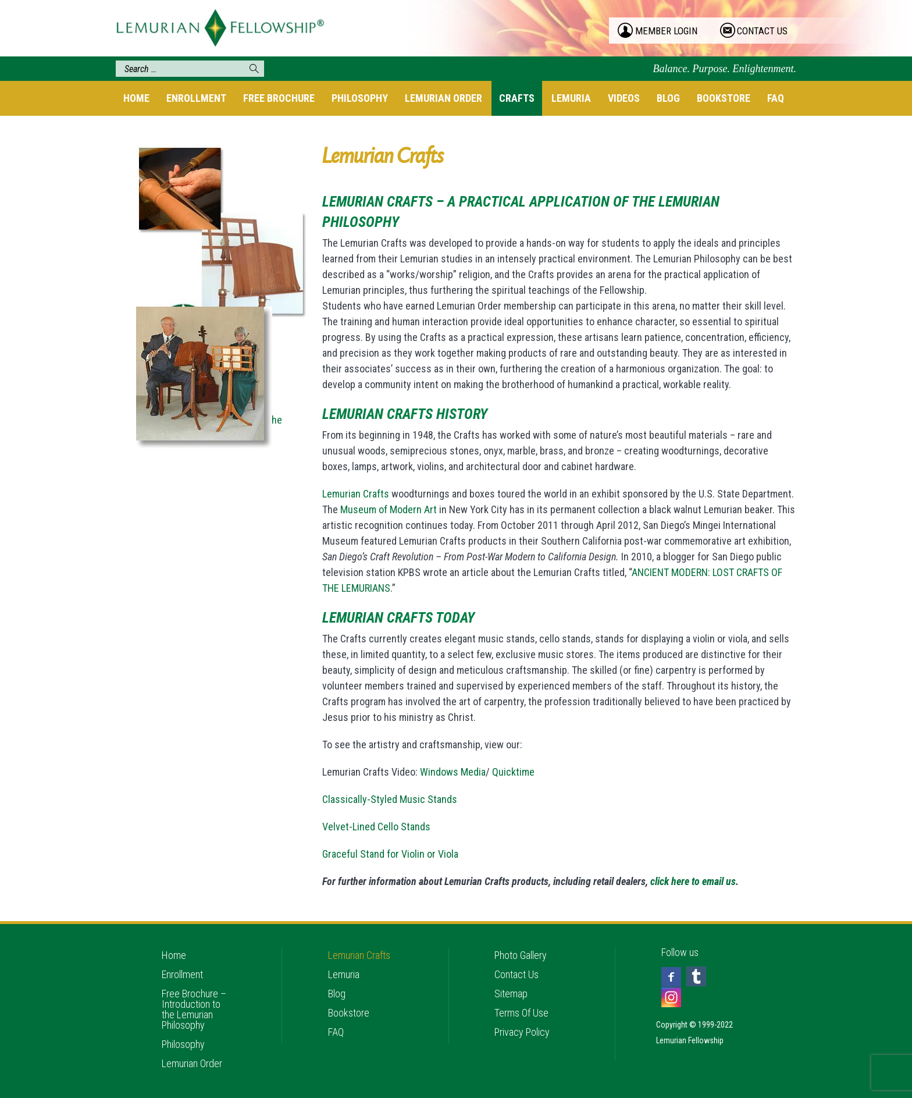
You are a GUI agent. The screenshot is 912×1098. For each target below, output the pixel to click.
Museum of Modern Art (388, 509)
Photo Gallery (520, 955)
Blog (668, 98)
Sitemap (511, 993)
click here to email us (693, 881)
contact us (762, 31)
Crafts (517, 98)
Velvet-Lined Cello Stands (376, 826)
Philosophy (360, 98)
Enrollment (196, 98)
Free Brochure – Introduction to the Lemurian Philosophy (194, 1009)
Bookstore (723, 98)
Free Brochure (279, 98)
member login (666, 31)
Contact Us (516, 974)
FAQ (775, 98)
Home (136, 98)
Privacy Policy (522, 1032)
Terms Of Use (521, 1013)
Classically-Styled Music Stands (389, 799)
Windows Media (453, 772)
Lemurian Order (443, 98)
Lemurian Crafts (355, 494)
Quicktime (513, 772)
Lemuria (571, 98)
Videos (624, 98)
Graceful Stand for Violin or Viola (390, 854)
